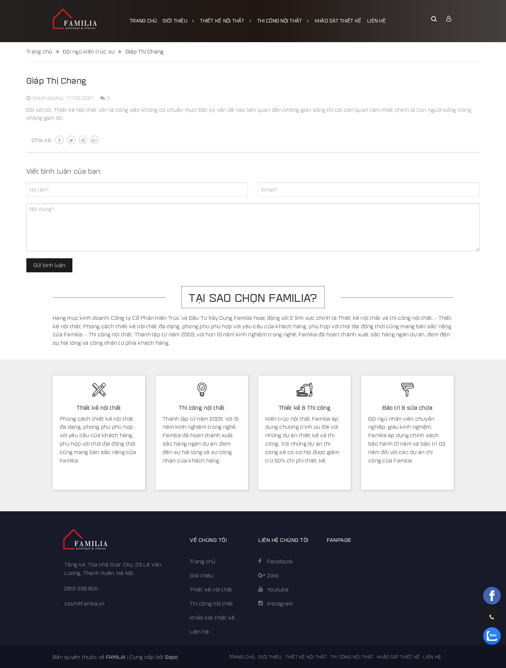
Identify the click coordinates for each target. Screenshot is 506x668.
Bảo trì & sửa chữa (407, 407)
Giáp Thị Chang (56, 80)
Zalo (273, 575)
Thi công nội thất (283, 20)
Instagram (280, 603)
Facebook (280, 561)
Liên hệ (376, 20)
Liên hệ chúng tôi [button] (283, 539)
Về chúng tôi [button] (208, 539)
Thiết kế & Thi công (304, 407)
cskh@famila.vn (84, 603)
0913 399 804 (81, 588)
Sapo (171, 657)
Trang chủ (143, 20)
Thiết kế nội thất (225, 20)
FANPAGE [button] (339, 539)
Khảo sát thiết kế (338, 20)
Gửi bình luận (49, 265)
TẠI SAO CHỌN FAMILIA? (253, 297)
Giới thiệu (178, 20)
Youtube (277, 589)
